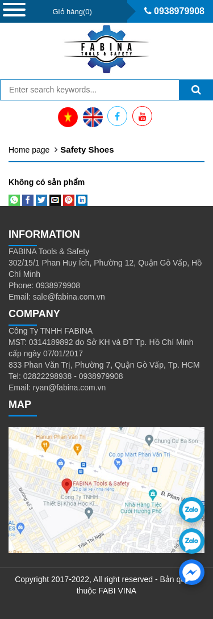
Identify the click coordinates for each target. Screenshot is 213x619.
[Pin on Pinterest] (68, 199)
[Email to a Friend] (55, 199)
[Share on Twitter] (41, 199)
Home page (29, 149)
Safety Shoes (87, 149)
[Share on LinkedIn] (81, 199)
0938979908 (174, 11)
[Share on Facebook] (28, 199)
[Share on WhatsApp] (14, 199)
